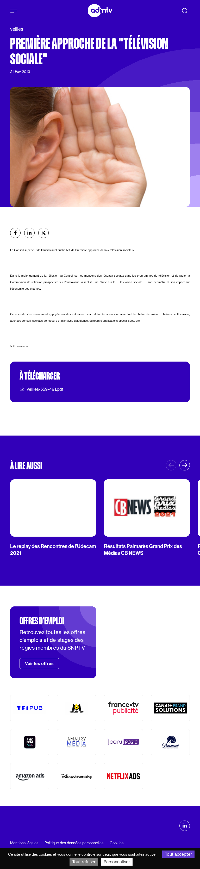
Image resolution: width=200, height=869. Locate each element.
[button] (184, 465)
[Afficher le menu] (14, 11)
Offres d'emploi (42, 621)
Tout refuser (84, 861)
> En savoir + (19, 346)
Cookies (116, 843)
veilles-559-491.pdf (42, 389)
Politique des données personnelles (74, 843)
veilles (16, 29)
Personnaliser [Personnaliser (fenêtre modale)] (117, 861)
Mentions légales (24, 843)
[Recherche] (184, 10)
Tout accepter (178, 854)
